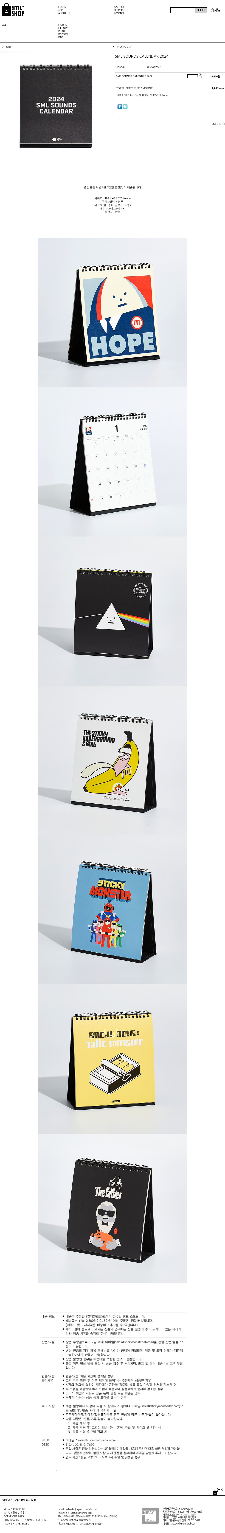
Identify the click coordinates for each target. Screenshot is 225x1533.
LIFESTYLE (64, 28)
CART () (119, 7)
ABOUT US (64, 13)
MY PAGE (119, 13)
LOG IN (62, 7)
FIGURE (62, 25)
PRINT (61, 31)
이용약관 (7, 1500)
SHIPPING (119, 10)
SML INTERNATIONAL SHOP (85, 1523)
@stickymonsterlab (81, 1513)
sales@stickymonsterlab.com (81, 1509)
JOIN (61, 10)
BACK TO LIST (123, 46)
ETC (60, 37)
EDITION (63, 34)
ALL (4, 25)
